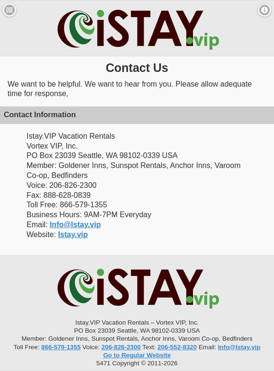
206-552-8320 (177, 347)
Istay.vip (73, 234)
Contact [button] (264, 10)
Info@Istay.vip (75, 225)
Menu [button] (9, 10)
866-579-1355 (61, 347)
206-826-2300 (121, 347)
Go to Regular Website (137, 355)
